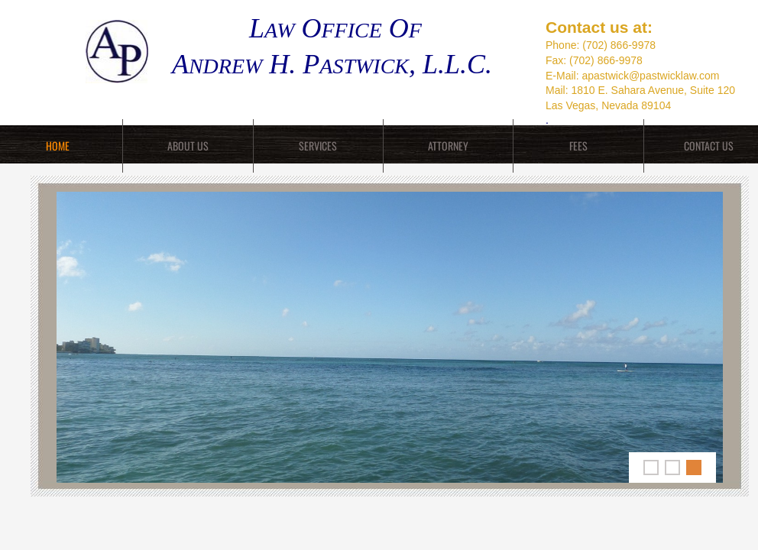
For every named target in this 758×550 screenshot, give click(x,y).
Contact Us (709, 146)
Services (318, 146)
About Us (188, 146)
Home (58, 146)
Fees (578, 146)
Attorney (448, 146)
